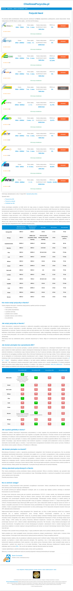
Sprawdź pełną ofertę (31, 194)
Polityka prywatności (29, 569)
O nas (18, 569)
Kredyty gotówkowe (19, 8)
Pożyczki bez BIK (9, 199)
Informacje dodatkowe (36, 33)
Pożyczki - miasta (41, 569)
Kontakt (35, 569)
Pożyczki (4, 8)
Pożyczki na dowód (10, 201)
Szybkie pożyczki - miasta (51, 569)
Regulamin (22, 569)
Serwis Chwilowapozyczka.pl (12, 581)
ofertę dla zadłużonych (57, 364)
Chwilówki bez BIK (10, 203)
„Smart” (7, 360)
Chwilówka (9, 8)
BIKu (17, 546)
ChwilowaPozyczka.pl (36, 4)
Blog (26, 8)
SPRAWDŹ (63, 26)
